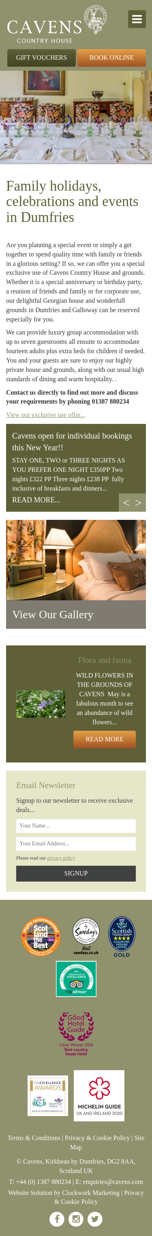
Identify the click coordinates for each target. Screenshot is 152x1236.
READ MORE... (36, 500)
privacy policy (61, 858)
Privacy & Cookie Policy (97, 1137)
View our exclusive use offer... (45, 414)
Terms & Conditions (33, 1137)
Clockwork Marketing (91, 1192)
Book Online (112, 57)
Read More (105, 739)
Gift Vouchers (41, 57)
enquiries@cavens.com (113, 1181)
